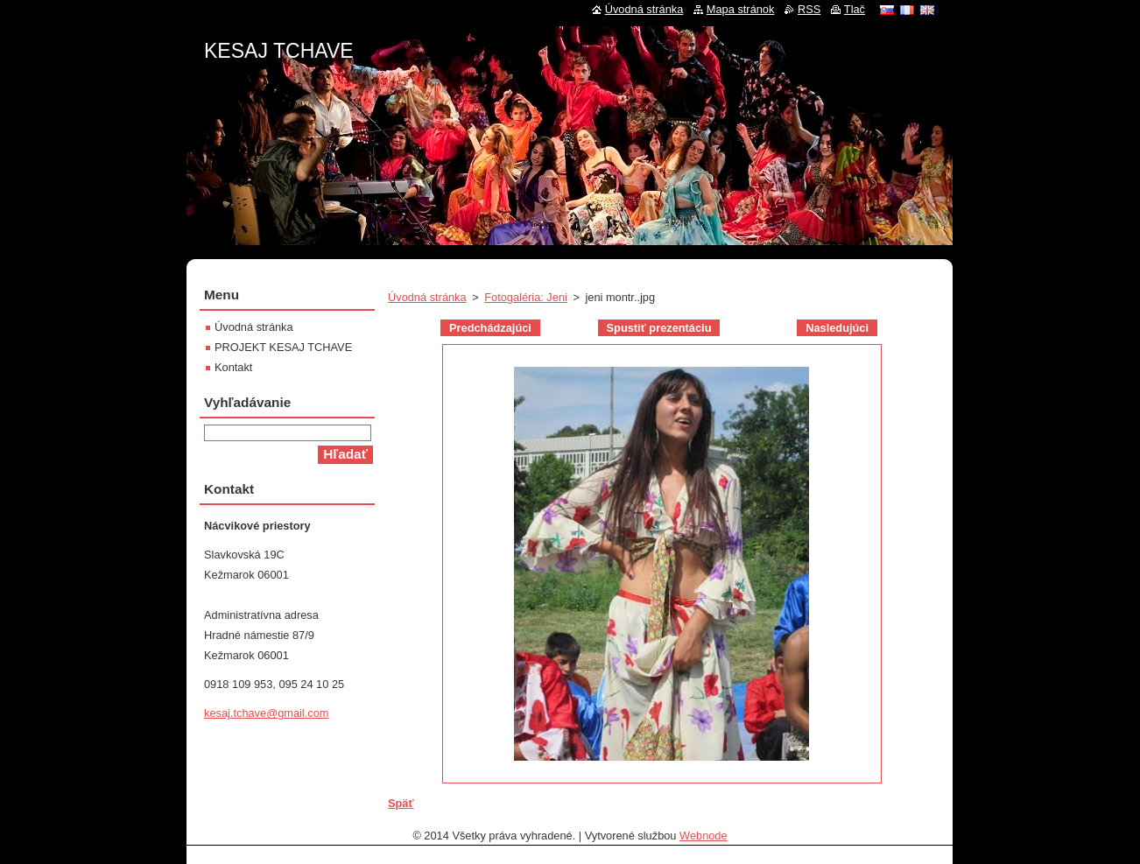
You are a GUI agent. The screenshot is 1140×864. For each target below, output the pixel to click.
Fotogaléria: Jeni (525, 297)
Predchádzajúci (490, 327)
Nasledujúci (837, 327)
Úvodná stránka (427, 297)
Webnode (703, 835)
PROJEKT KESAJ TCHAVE (283, 347)
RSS (809, 9)
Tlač (854, 9)
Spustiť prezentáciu (659, 327)
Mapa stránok (741, 9)
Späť (401, 803)
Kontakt (233, 367)
